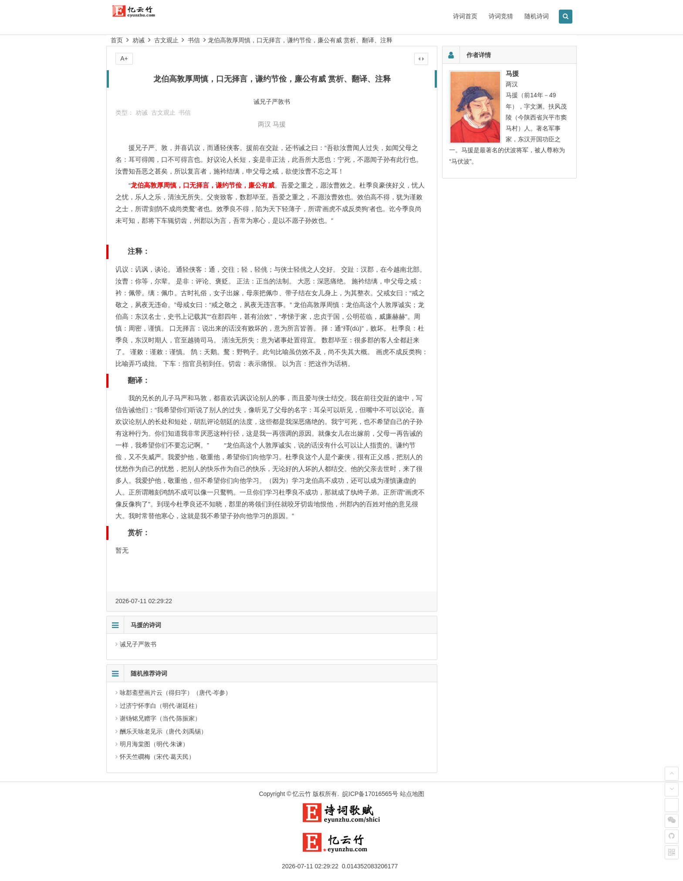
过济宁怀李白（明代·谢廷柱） (160, 705)
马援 (279, 124)
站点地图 (412, 793)
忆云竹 (302, 793)
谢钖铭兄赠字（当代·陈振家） (160, 718)
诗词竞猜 (501, 16)
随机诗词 (536, 16)
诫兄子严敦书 (138, 644)
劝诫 (138, 40)
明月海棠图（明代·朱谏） (154, 744)
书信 (194, 40)
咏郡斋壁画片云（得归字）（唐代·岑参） (175, 692)
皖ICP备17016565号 (370, 793)
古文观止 (166, 40)
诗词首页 (465, 16)
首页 (117, 40)
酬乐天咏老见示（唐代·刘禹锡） (163, 731)
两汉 (264, 124)
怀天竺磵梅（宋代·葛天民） (157, 756)
